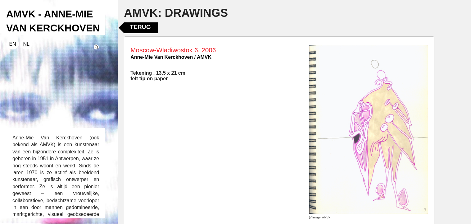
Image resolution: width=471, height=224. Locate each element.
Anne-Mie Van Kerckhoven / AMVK (170, 57)
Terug (140, 27)
